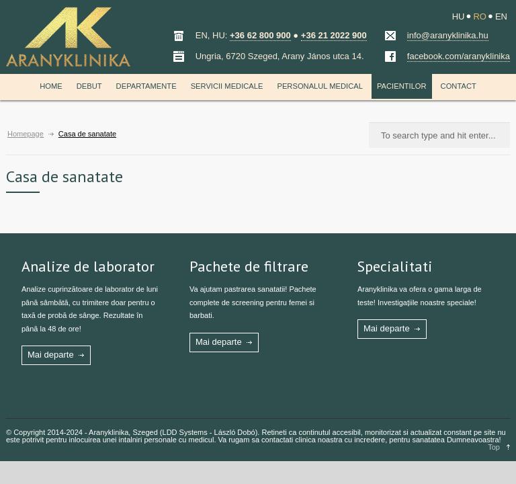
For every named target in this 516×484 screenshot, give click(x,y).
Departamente (146, 86)
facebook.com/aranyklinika (458, 56)
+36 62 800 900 (260, 35)
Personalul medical (319, 86)
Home (51, 86)
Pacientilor (402, 86)
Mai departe (51, 355)
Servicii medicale (227, 86)
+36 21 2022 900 (334, 35)
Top (494, 447)
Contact (458, 86)
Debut (89, 86)
